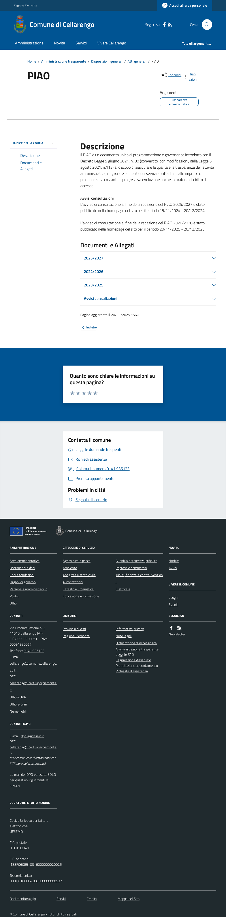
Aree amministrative (25, 560)
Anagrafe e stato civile (79, 575)
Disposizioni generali (106, 61)
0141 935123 (34, 650)
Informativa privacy (130, 628)
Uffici (13, 603)
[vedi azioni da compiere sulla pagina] (191, 76)
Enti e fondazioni (22, 575)
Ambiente (70, 567)
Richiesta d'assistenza (132, 671)
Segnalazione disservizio (133, 660)
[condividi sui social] (171, 74)
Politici (14, 596)
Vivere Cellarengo (111, 43)
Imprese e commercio (131, 567)
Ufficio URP (18, 697)
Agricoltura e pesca (76, 560)
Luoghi (173, 597)
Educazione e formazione (81, 596)
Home (31, 61)
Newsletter (177, 634)
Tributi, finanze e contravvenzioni (139, 578)
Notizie (174, 560)
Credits (92, 898)
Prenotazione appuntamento (137, 665)
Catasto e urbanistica (78, 589)
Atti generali (137, 61)
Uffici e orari (18, 704)
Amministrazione (29, 43)
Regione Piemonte (25, 5)
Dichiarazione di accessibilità (136, 643)
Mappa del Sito (128, 898)
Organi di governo (23, 582)
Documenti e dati (22, 567)
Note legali (124, 636)
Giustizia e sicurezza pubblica (136, 560)
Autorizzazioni (73, 582)
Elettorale (123, 589)
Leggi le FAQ (125, 654)
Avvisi (173, 567)
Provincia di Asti (74, 628)
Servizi (81, 43)
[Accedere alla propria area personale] (184, 5)
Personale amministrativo (28, 589)
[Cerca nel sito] (205, 24)
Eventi (173, 604)
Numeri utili (18, 711)
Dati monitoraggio (23, 898)
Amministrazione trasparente (63, 61)
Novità (59, 43)
